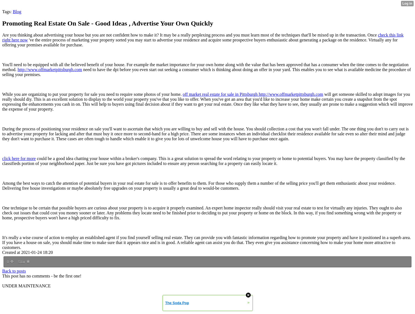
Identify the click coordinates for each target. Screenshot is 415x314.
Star (24, 262)
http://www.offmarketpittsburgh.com (50, 69)
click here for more (19, 158)
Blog (17, 11)
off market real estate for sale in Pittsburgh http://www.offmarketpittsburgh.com (253, 94)
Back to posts (14, 271)
